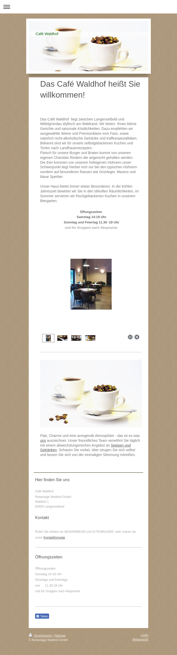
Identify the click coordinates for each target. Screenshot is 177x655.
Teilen (42, 616)
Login (144, 635)
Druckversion (41, 635)
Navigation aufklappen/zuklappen (88, 6)
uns (43, 440)
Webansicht (140, 639)
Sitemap (60, 635)
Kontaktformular (54, 537)
